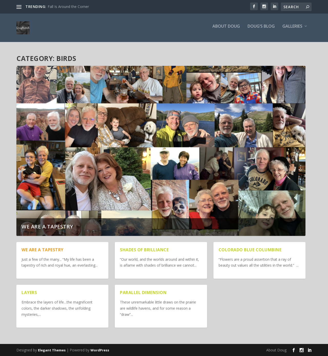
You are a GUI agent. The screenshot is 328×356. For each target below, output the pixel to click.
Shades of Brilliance (144, 250)
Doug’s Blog (261, 29)
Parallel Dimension (143, 293)
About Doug (226, 29)
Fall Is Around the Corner (68, 6)
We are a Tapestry (47, 226)
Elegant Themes (52, 350)
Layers (29, 293)
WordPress (99, 350)
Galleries (292, 29)
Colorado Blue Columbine (250, 250)
